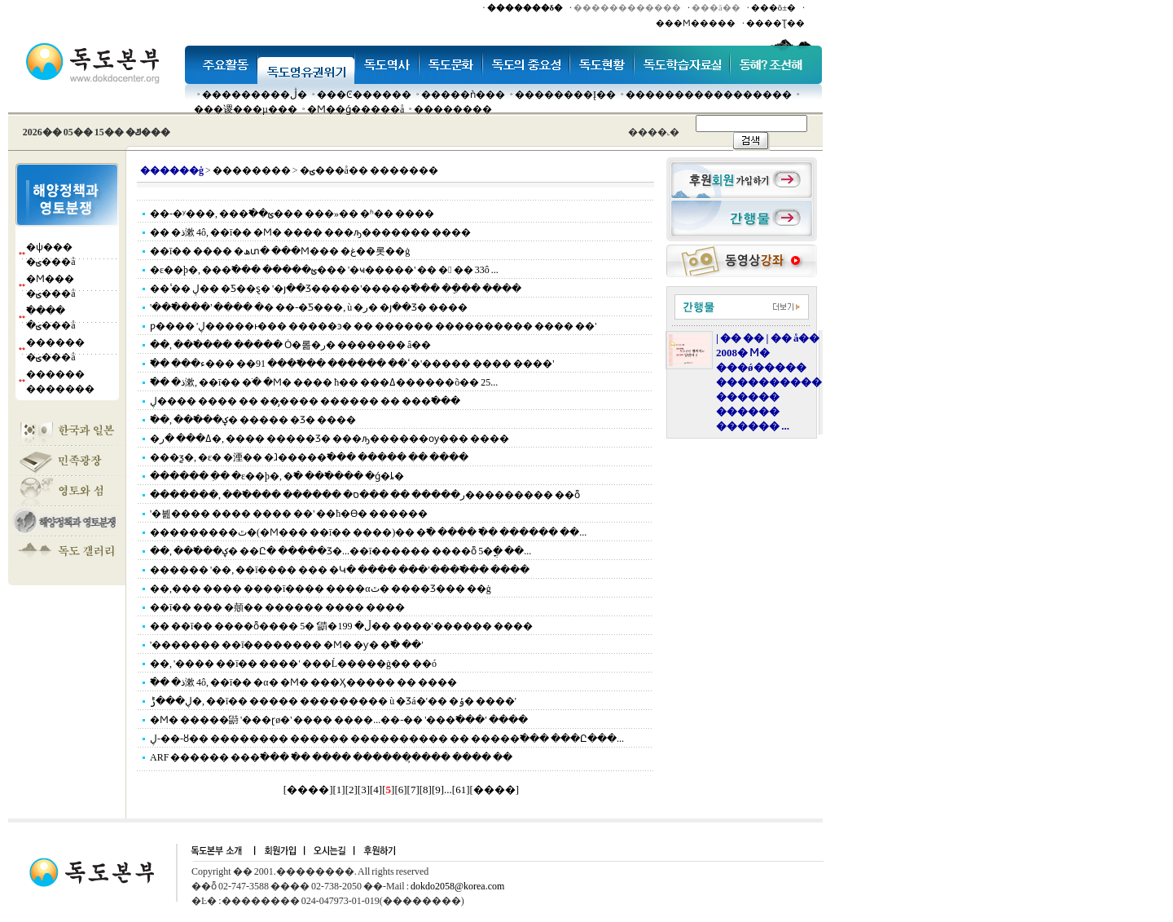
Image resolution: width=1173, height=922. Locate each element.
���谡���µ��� (245, 109)
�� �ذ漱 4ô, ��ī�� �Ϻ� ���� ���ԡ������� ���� (310, 232)
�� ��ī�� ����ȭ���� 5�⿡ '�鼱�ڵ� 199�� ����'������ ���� (341, 626)
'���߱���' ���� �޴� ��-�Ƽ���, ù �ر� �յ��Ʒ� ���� (309, 307)
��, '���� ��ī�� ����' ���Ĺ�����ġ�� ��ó (293, 663)
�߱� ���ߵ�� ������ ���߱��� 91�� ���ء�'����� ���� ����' (352, 363)
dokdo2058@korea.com (457, 886)
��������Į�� (565, 94)
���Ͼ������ (364, 94)
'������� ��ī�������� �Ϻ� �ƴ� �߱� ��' (287, 645)
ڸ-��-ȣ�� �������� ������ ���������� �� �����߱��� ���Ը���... (387, 738)
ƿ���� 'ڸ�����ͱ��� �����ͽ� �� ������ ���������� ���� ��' (373, 326)
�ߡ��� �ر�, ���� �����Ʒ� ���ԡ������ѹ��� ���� (329, 438)
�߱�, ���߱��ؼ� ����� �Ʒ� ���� (253, 420)
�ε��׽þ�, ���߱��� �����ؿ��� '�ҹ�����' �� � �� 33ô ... (324, 270)
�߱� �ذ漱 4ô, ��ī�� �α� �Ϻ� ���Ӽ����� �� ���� (303, 682)
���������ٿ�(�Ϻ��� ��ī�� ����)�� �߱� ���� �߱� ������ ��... (368, 532)
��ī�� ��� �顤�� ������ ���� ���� (277, 607)
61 (460, 789)
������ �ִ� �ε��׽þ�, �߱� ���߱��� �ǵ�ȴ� (277, 476)
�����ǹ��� (463, 94)
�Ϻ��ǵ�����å (355, 109)
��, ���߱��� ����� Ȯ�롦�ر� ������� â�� (290, 345)
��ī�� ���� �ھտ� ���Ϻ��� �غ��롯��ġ (280, 251)
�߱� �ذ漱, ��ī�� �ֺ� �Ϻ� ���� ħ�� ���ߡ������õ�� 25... (324, 382)
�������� (453, 109)
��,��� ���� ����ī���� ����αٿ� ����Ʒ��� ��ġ (320, 588)
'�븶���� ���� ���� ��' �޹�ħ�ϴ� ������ (289, 513)
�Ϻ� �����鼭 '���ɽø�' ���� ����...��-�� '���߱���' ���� (339, 720)
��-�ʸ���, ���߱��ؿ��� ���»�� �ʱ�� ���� (292, 213)
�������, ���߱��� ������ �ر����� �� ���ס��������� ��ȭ (365, 495)
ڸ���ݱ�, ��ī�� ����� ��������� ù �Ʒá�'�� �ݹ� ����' (333, 701)
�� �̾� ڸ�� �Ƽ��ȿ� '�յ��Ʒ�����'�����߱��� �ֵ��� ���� (335, 288)
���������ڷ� (254, 94)
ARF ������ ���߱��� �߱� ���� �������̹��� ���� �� (331, 757)
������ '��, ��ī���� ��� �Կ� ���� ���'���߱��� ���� (339, 570)
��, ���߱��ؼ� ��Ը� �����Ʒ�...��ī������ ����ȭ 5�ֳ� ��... (340, 551)
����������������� (709, 94)
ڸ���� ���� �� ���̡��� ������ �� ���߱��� (305, 401)
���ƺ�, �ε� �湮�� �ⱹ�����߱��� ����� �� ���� (309, 457)
